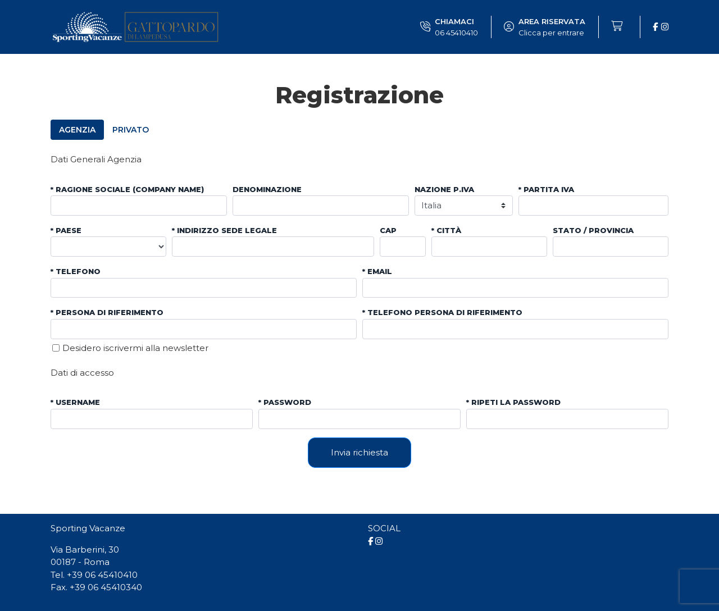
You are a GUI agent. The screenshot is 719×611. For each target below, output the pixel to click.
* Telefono (76, 271)
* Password (284, 402)
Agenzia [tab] (77, 130)
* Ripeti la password (513, 402)
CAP (388, 230)
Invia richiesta (359, 452)
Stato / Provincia (593, 230)
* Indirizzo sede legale (224, 230)
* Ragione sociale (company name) (127, 189)
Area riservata (551, 27)
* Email (377, 271)
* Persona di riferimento (107, 312)
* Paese (66, 230)
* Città (446, 230)
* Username (75, 402)
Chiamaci (456, 27)
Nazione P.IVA (444, 189)
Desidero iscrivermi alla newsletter (135, 348)
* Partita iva (546, 189)
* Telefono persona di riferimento (442, 312)
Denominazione (267, 189)
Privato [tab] (130, 130)
